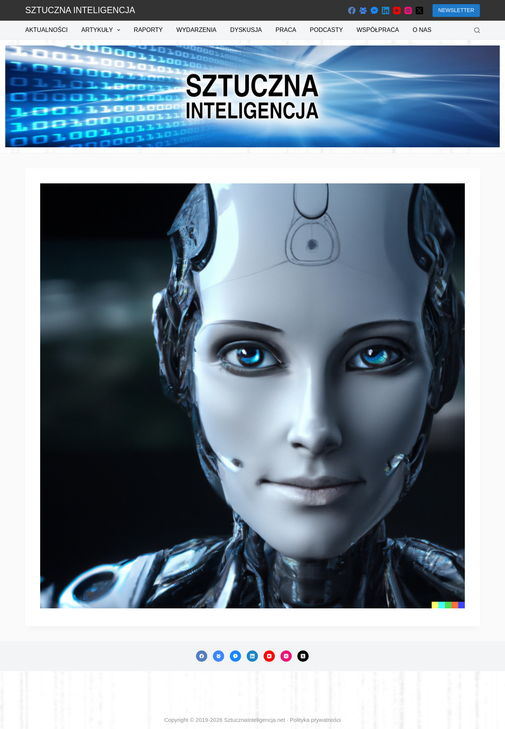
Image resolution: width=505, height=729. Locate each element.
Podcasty (326, 30)
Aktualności (46, 30)
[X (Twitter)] (419, 10)
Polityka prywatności (315, 720)
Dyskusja (246, 30)
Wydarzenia (196, 30)
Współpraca (378, 30)
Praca (286, 30)
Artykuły (102, 30)
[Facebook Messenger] (374, 10)
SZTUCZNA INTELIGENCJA (80, 10)
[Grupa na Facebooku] (363, 10)
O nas (422, 30)
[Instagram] (408, 10)
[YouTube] (397, 10)
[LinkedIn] (385, 10)
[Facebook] (352, 10)
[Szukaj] (477, 30)
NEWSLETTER (456, 10)
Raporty (148, 30)
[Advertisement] (252, 694)
